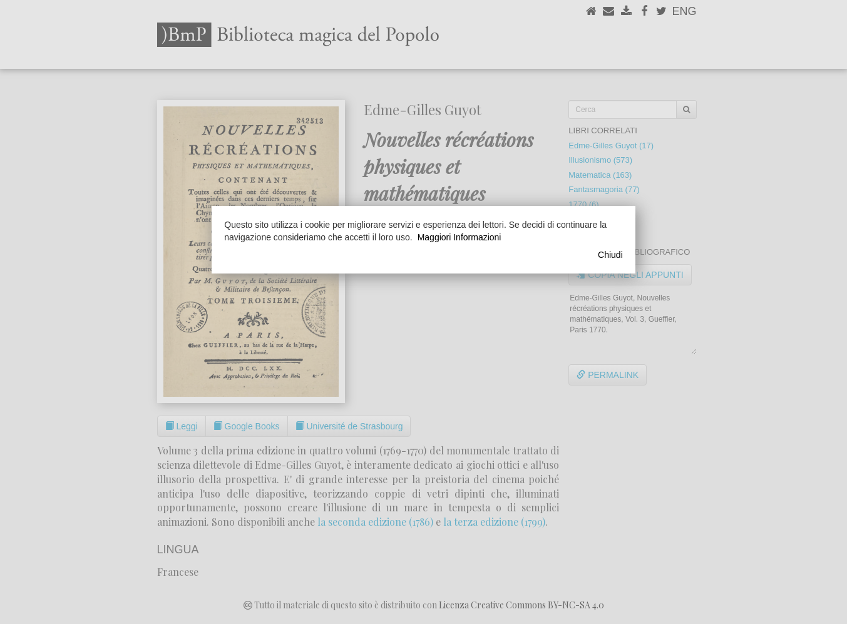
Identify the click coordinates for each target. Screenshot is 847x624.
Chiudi (610, 255)
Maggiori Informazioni (459, 237)
